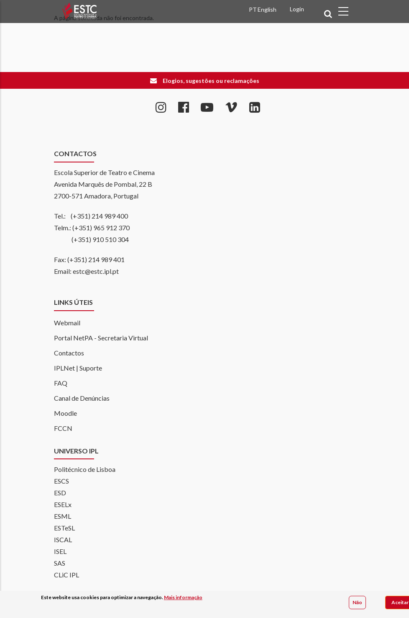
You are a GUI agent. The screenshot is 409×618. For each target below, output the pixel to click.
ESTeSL (64, 528)
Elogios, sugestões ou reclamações (211, 80)
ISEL (60, 551)
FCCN (63, 428)
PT (253, 9)
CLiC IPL (66, 575)
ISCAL (63, 539)
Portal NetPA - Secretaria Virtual (101, 338)
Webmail (67, 323)
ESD (60, 493)
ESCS (61, 481)
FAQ (60, 383)
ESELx (63, 504)
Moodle (65, 413)
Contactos (69, 353)
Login (297, 9)
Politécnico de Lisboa (84, 469)
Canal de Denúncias (82, 398)
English (267, 9)
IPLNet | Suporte (78, 368)
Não (357, 603)
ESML (62, 516)
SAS (59, 563)
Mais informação (183, 598)
